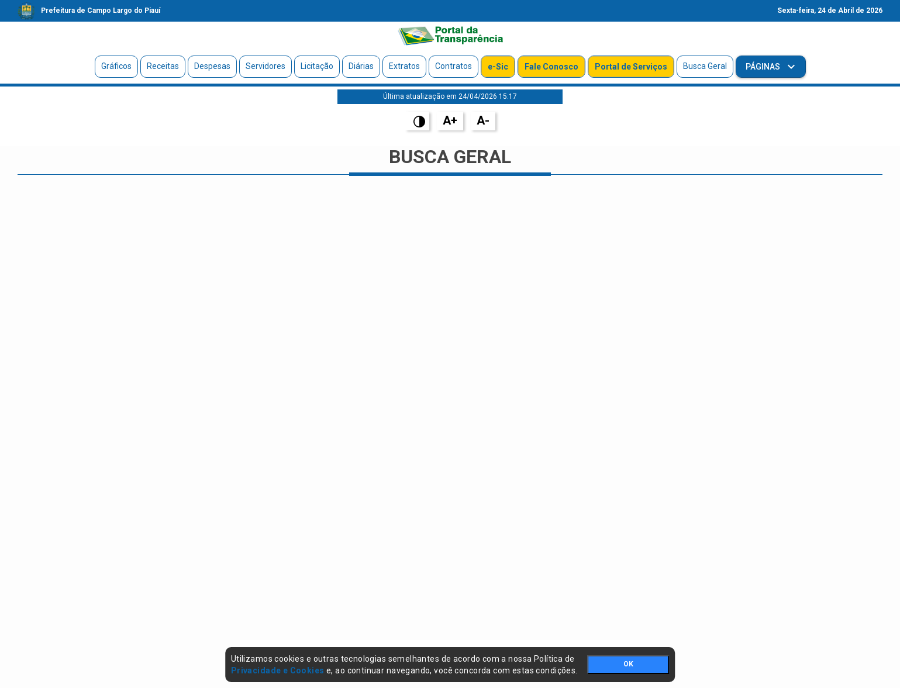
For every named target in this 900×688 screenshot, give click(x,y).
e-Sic (498, 66)
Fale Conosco (551, 66)
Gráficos (116, 66)
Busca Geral (705, 66)
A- (483, 120)
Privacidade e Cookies (278, 670)
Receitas (163, 66)
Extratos (404, 66)
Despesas (212, 66)
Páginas (764, 66)
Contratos (453, 66)
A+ (450, 120)
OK (628, 664)
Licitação (317, 66)
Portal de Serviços (631, 66)
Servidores (265, 66)
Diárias (361, 66)
